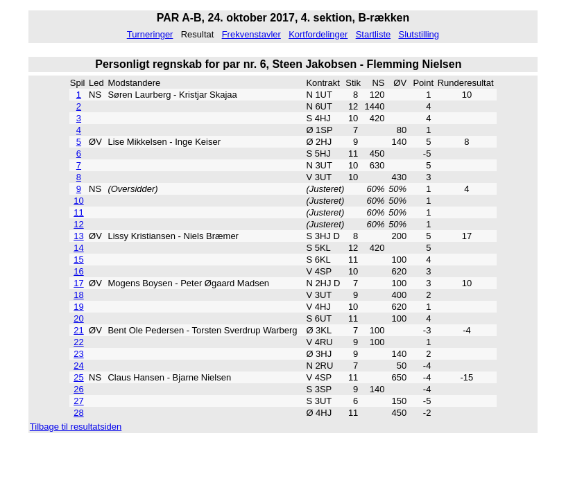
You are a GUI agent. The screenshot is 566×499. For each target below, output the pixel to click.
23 (78, 354)
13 (78, 236)
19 (78, 306)
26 (78, 389)
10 (78, 200)
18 (78, 295)
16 (78, 271)
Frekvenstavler (251, 34)
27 (78, 401)
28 (78, 413)
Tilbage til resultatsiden (75, 426)
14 (78, 248)
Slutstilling (418, 34)
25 (78, 377)
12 (78, 224)
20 (78, 318)
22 (78, 342)
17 (78, 283)
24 (78, 365)
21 (78, 330)
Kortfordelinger (318, 34)
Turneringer (150, 34)
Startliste (373, 34)
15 (78, 259)
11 (78, 212)
